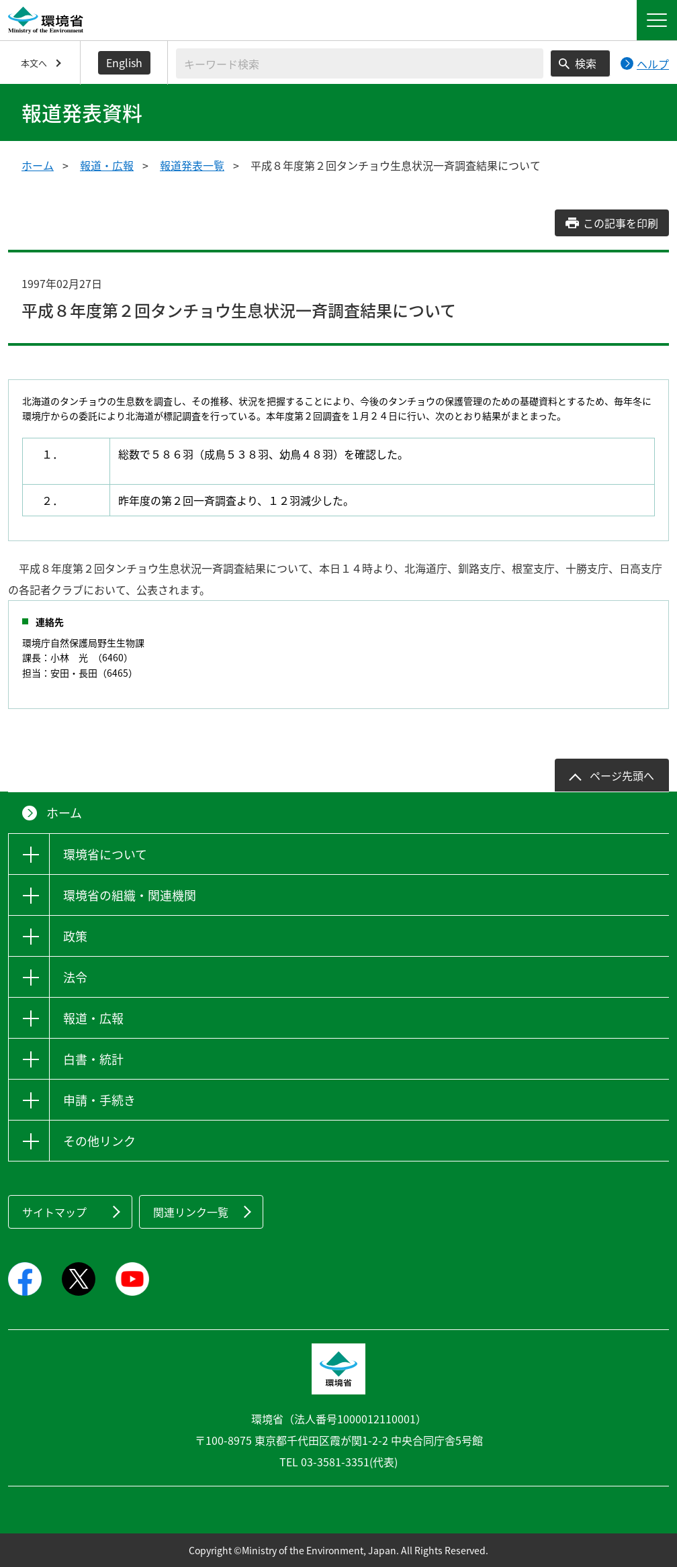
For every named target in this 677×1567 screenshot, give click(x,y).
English (124, 62)
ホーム (37, 165)
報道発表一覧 (192, 165)
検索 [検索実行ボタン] (585, 63)
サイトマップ (54, 1212)
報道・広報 (107, 165)
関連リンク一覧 (190, 1212)
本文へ (34, 62)
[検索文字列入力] (359, 63)
